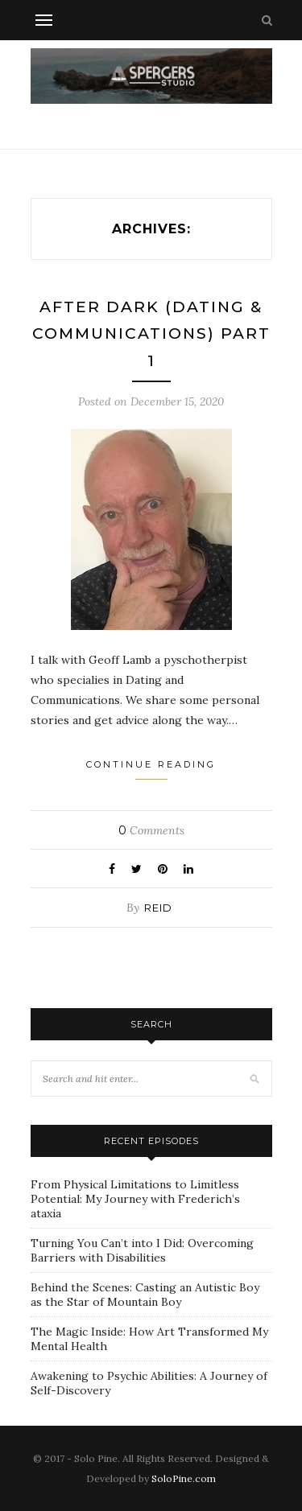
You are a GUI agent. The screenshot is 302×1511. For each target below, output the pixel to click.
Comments (151, 830)
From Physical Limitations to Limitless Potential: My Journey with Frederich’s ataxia (135, 1199)
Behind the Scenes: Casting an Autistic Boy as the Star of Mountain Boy (145, 1294)
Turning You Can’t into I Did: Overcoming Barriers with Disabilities (142, 1250)
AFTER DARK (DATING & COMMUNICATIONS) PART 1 (151, 334)
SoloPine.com (183, 1478)
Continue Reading (151, 769)
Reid (158, 907)
